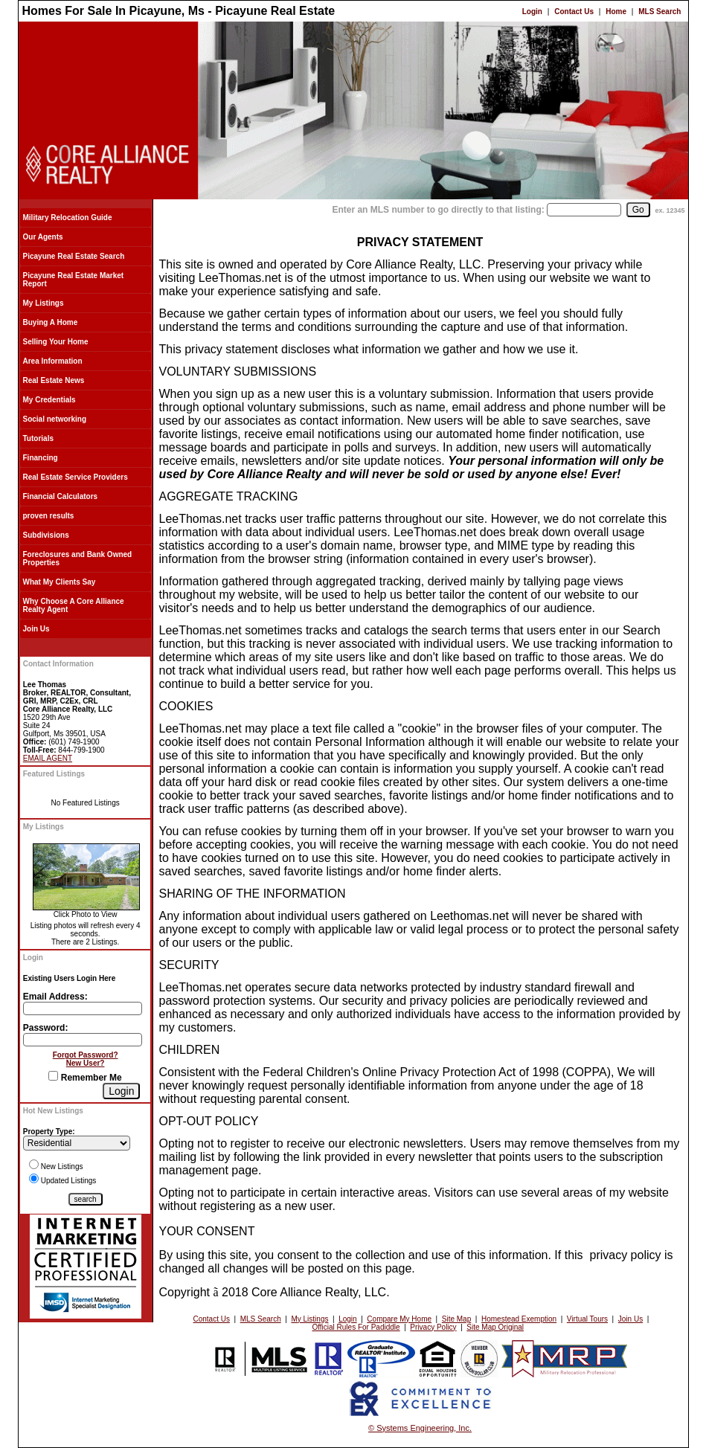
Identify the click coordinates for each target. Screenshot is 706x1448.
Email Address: (55, 996)
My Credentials (49, 400)
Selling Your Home (56, 342)
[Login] (121, 1091)
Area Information (53, 361)
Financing (40, 458)
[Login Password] (82, 1039)
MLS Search (659, 11)
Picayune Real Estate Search (74, 256)
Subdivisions (46, 535)
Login (532, 11)
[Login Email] (82, 1008)
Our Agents (43, 237)
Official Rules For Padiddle (355, 1327)
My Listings (43, 303)
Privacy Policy (433, 1327)
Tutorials (38, 438)
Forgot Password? (85, 1055)
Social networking (55, 419)
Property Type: (49, 1131)
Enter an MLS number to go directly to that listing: (438, 210)
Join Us (36, 629)
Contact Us (574, 11)
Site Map (456, 1319)
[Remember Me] (53, 1076)
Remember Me (84, 1077)
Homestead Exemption (518, 1319)
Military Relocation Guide (67, 217)
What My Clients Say (59, 582)
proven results (48, 516)
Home (616, 11)
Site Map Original (495, 1327)
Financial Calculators (60, 496)
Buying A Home (50, 322)
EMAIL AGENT (47, 758)
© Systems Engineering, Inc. (420, 1427)
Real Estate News (54, 380)
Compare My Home (399, 1319)
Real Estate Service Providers (75, 477)
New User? (85, 1063)
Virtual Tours (587, 1319)
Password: (45, 1028)
